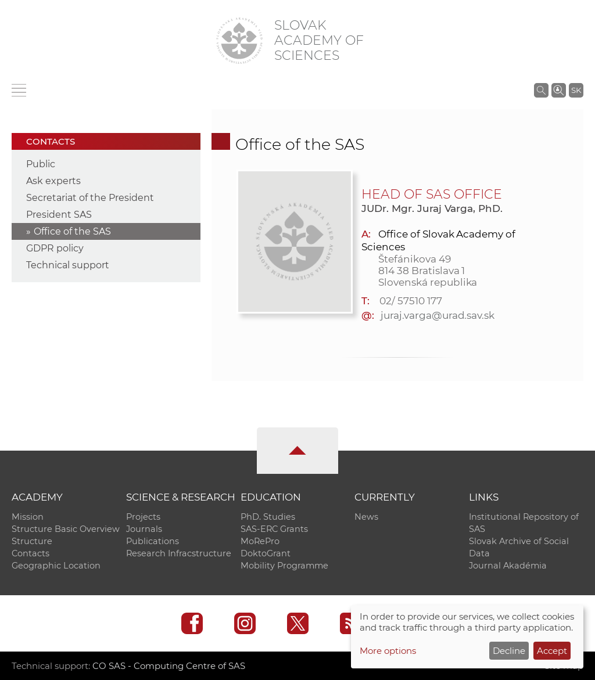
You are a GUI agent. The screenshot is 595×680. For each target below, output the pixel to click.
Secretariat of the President (90, 197)
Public (40, 164)
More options (388, 650)
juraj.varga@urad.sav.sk (437, 315)
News (366, 517)
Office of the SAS (72, 231)
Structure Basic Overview (66, 529)
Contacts (30, 553)
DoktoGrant (266, 553)
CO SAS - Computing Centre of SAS (168, 665)
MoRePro (260, 541)
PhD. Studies (268, 517)
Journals (144, 529)
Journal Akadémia (508, 565)
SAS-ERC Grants (274, 529)
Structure (32, 541)
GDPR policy (55, 248)
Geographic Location (56, 565)
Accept (552, 650)
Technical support (67, 265)
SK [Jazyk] (576, 90)
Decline (509, 650)
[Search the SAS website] (541, 90)
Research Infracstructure (178, 553)
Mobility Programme (284, 565)
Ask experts (53, 180)
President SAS (59, 214)
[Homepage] (239, 40)
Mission (28, 517)
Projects (143, 517)
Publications (152, 541)
